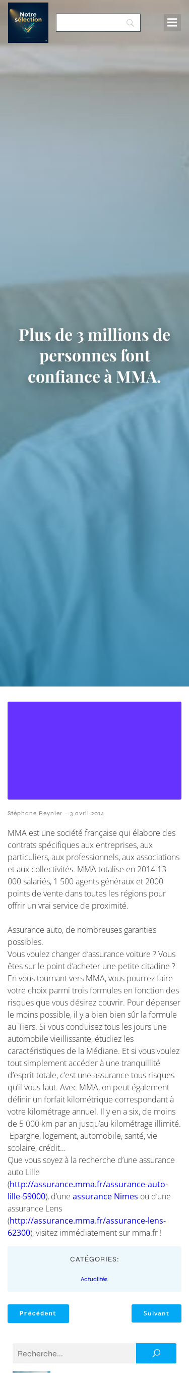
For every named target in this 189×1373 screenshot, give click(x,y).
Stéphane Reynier (35, 813)
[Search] (98, 23)
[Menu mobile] (172, 22)
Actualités (94, 1279)
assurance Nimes (105, 1196)
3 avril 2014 (87, 813)
